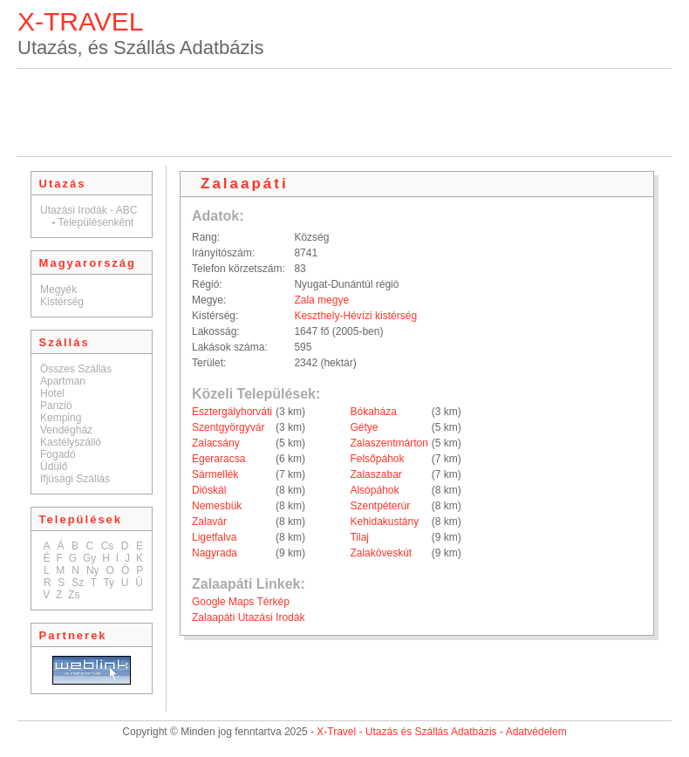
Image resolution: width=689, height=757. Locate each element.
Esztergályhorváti (232, 412)
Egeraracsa (218, 459)
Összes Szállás (76, 369)
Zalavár (209, 521)
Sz (78, 582)
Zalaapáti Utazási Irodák (248, 617)
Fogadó (58, 454)
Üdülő (53, 466)
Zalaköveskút (381, 553)
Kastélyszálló (70, 442)
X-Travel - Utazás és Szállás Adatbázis (406, 732)
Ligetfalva (214, 537)
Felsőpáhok (377, 459)
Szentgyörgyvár (228, 427)
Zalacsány (216, 443)
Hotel (52, 393)
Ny (92, 570)
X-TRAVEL (80, 21)
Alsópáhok (374, 490)
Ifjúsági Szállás (75, 479)
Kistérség (62, 302)
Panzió (56, 405)
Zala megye (321, 300)
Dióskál (209, 490)
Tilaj (359, 537)
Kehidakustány (384, 521)
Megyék (58, 289)
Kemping (60, 418)
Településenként (95, 222)
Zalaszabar (375, 474)
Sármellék (215, 474)
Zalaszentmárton (388, 443)
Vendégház (66, 430)
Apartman (62, 381)
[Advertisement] (344, 112)
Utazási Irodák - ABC (88, 210)
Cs (107, 546)
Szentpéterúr (380, 506)
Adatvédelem (536, 732)
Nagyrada (214, 553)
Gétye (364, 427)
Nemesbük (217, 506)
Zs (73, 595)
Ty (108, 582)
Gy (89, 558)
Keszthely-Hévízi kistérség (355, 316)
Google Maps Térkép (241, 602)
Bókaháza (373, 412)
